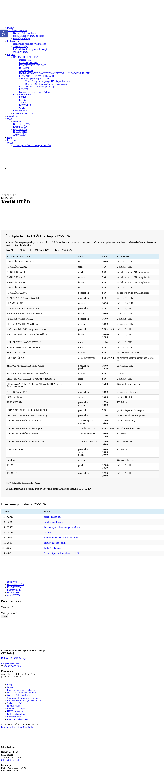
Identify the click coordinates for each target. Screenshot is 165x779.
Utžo (9, 118)
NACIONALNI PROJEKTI (26, 57)
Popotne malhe (20, 129)
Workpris (23, 108)
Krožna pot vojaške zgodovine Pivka (61, 537)
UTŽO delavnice (15, 712)
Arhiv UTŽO (19, 134)
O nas (10, 143)
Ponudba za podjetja (17, 709)
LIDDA (23, 97)
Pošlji (4, 617)
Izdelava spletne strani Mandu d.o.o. (18, 728)
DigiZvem (24, 68)
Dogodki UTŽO (20, 132)
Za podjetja (12, 116)
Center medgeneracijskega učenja (35, 78)
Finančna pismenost (28, 62)
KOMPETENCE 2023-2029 (32, 65)
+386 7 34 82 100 (12, 667)
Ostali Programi (20, 52)
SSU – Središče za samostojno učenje (37, 86)
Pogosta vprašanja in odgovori (21, 691)
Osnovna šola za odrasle (24, 33)
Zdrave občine (26, 70)
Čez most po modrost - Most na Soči (61, 553)
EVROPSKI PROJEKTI (24, 94)
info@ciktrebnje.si (10, 664)
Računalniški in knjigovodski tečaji (30, 49)
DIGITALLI (25, 105)
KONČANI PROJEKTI (24, 113)
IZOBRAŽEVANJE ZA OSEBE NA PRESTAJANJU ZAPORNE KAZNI (54, 73)
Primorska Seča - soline (55, 542)
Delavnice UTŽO (21, 124)
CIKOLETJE (13, 707)
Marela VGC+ (26, 60)
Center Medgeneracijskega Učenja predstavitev (47, 81)
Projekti (11, 54)
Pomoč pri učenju (21, 38)
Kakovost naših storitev (18, 720)
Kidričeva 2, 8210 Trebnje (13, 659)
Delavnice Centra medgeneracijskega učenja (46, 84)
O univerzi (18, 121)
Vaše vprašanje (9, 614)
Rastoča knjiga (20, 110)
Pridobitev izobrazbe (17, 30)
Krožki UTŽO (20, 126)
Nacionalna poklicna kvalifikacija (23, 693)
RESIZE (23, 100)
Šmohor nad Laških (53, 522)
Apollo (22, 102)
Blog (9, 137)
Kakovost (11, 140)
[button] (4, 33)
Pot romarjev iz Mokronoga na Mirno (62, 527)
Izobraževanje (14, 41)
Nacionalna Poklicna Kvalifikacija (29, 44)
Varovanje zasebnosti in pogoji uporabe (32, 145)
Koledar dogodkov (16, 715)
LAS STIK (24, 89)
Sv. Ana (47, 532)
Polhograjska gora (52, 548)
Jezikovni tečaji (20, 46)
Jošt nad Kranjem (52, 516)
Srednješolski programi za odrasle (29, 35)
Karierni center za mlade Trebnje (34, 92)
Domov (10, 27)
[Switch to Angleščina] (88, 180)
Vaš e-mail (7, 607)
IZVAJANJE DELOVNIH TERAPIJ (36, 76)
